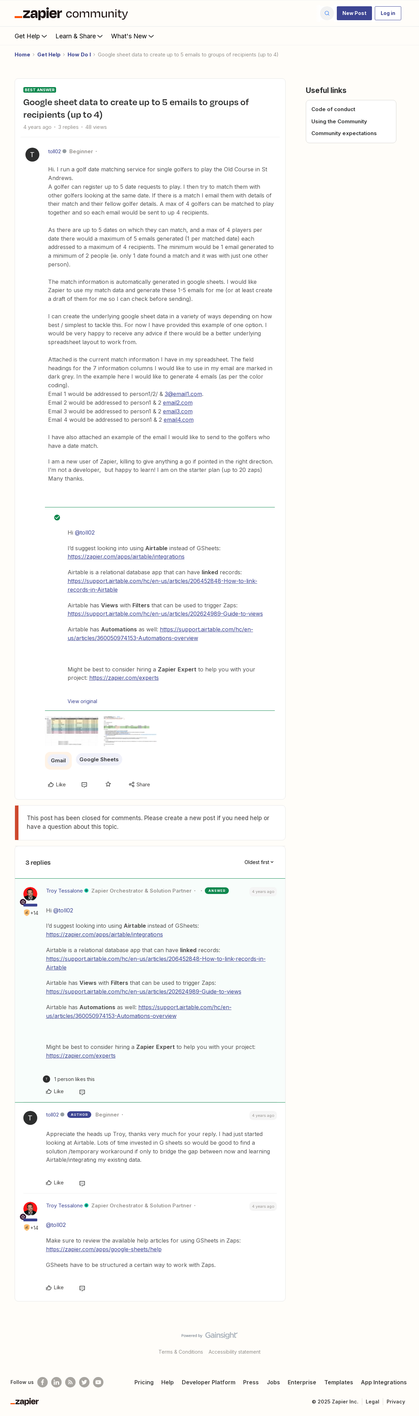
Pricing (144, 1382)
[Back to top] (405, 1341)
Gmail (58, 760)
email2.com (178, 402)
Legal (372, 1402)
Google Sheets (99, 759)
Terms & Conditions (180, 1352)
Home (22, 54)
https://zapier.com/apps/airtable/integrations (126, 556)
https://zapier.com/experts (124, 677)
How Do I (79, 54)
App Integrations (384, 1382)
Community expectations (344, 133)
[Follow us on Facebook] (42, 1382)
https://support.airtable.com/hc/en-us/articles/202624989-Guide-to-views (165, 613)
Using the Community (339, 121)
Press (251, 1382)
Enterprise (302, 1382)
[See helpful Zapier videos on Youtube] (98, 1382)
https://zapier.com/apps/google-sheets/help (104, 1249)
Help (167, 1382)
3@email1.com (183, 393)
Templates (338, 1382)
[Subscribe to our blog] (70, 1382)
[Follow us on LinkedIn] (56, 1382)
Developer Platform (208, 1382)
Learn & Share (79, 36)
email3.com (178, 411)
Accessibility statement (235, 1352)
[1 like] (69, 1079)
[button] (354, 13)
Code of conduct (333, 109)
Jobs (273, 1382)
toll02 (54, 151)
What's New (133, 36)
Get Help (31, 36)
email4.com (179, 419)
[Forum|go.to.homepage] (73, 13)
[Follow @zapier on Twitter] (84, 1382)
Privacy (396, 1402)
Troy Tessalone (64, 890)
